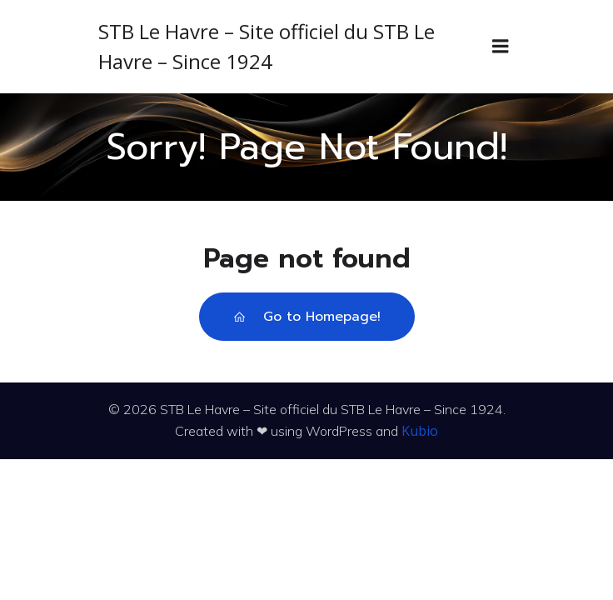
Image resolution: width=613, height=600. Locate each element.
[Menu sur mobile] (500, 46)
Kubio (419, 431)
